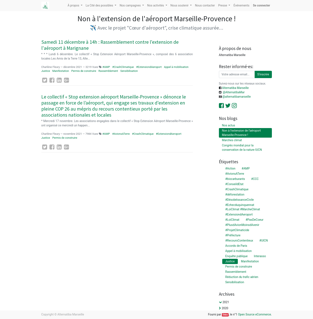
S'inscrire (263, 74)
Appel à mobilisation (176, 67)
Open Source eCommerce (254, 314)
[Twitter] (44, 80)
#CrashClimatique (123, 67)
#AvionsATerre (121, 133)
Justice (45, 70)
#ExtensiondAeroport (149, 67)
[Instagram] (234, 105)
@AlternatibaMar (233, 92)
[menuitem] (205, 5)
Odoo (225, 314)
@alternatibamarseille (236, 96)
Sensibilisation (129, 70)
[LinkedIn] (59, 80)
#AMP (106, 67)
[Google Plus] (66, 80)
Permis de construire (83, 70)
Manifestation (60, 70)
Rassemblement (108, 70)
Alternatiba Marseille (235, 88)
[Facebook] (51, 80)
